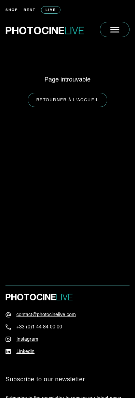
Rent (30, 10)
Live (50, 10)
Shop (11, 10)
